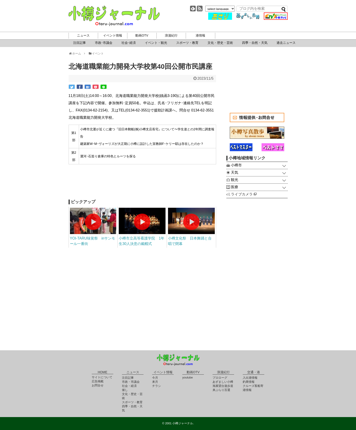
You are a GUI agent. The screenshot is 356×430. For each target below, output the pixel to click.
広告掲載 (98, 381)
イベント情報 (112, 35)
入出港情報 (250, 377)
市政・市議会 (131, 381)
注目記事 (79, 42)
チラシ (156, 386)
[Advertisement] (142, 183)
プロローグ (220, 377)
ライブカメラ (244, 194)
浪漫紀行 (171, 35)
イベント (96, 53)
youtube (187, 377)
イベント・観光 (156, 42)
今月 (155, 377)
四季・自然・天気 (254, 42)
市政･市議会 (103, 42)
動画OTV (141, 35)
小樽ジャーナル (114, 16)
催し (125, 390)
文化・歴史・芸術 (220, 42)
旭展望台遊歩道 (223, 386)
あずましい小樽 (223, 381)
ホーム (76, 53)
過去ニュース (286, 42)
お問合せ (98, 385)
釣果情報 (249, 381)
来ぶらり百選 (221, 390)
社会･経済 (128, 42)
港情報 (200, 35)
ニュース (83, 35)
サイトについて (102, 377)
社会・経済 (129, 386)
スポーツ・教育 (187, 42)
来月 (155, 381)
